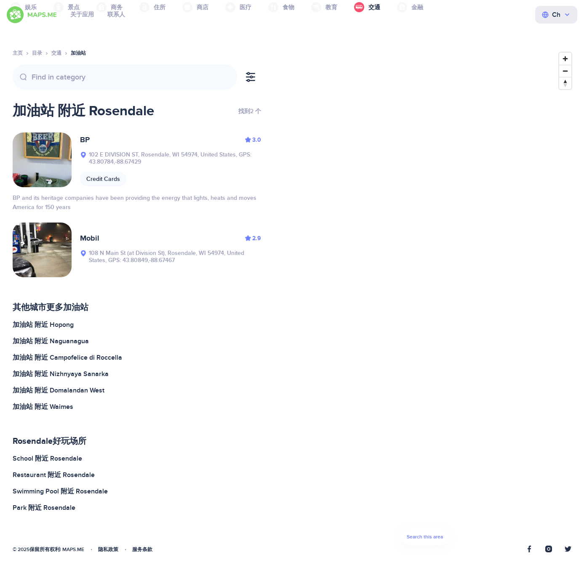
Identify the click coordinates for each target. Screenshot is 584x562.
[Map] (425, 301)
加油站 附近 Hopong (43, 325)
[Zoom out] (565, 71)
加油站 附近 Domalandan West (58, 390)
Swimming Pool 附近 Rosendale (60, 491)
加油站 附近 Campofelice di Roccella (67, 357)
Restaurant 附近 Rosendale (54, 475)
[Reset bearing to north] (565, 83)
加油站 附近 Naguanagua (51, 341)
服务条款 (142, 549)
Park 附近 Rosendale (44, 508)
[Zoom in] (565, 59)
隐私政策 (108, 549)
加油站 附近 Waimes (43, 407)
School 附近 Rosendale (47, 458)
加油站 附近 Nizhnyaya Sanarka (61, 374)
